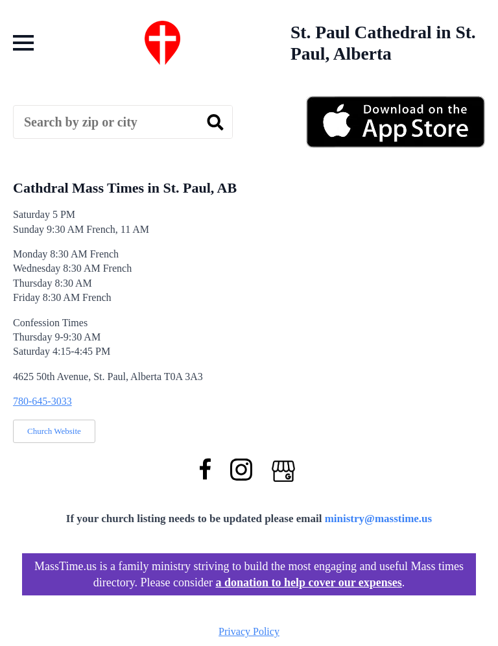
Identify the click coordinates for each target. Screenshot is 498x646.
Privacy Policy (249, 631)
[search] (215, 122)
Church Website (54, 431)
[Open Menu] (23, 42)
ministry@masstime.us (379, 518)
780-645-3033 (42, 401)
